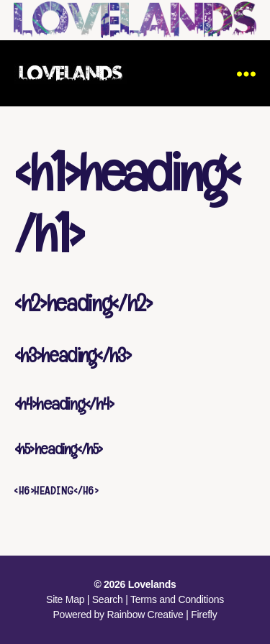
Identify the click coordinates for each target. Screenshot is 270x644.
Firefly (204, 614)
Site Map (65, 599)
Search (107, 599)
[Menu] (246, 73)
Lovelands (152, 584)
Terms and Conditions (177, 599)
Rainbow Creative (146, 614)
